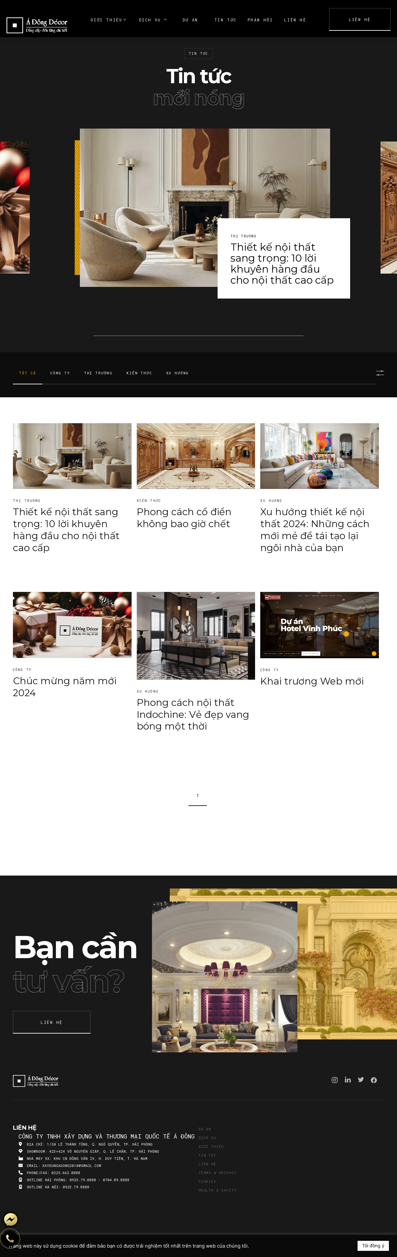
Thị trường (98, 372)
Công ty (60, 372)
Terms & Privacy (217, 1172)
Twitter (361, 1079)
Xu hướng (177, 372)
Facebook (374, 1080)
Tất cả (27, 372)
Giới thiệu (211, 1146)
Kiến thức (139, 372)
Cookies (207, 1181)
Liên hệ (207, 1163)
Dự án (204, 1129)
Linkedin (348, 1079)
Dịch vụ (207, 1137)
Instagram (335, 1080)
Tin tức (207, 1155)
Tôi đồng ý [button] (373, 1245)
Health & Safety (217, 1190)
